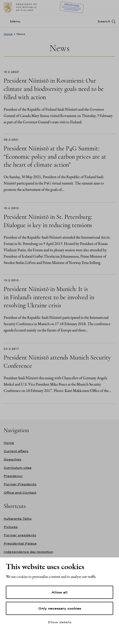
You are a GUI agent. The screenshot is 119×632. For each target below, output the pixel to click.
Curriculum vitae (18, 468)
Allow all (59, 592)
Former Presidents (20, 484)
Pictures (11, 527)
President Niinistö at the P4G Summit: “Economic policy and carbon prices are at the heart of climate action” (55, 157)
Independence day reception (28, 552)
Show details (59, 622)
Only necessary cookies (59, 608)
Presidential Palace (20, 543)
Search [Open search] (103, 21)
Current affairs (16, 451)
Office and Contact (20, 492)
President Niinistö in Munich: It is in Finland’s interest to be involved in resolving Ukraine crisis (49, 297)
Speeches (12, 459)
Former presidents (20, 535)
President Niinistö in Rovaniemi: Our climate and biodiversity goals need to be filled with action (54, 89)
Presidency (13, 476)
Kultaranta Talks (18, 518)
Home (8, 34)
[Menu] (13, 21)
